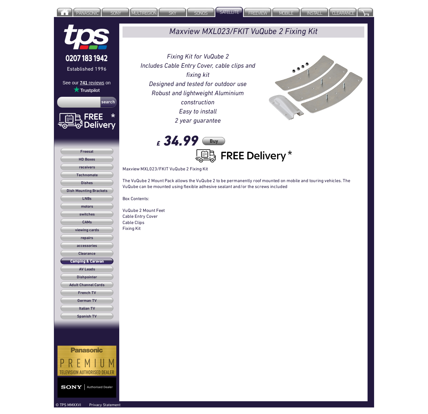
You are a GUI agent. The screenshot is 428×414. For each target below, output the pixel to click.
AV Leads (87, 269)
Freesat (86, 151)
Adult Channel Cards (87, 285)
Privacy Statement (105, 405)
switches (87, 214)
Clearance (86, 253)
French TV (87, 293)
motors (87, 206)
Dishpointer (87, 277)
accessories (87, 246)
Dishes (87, 183)
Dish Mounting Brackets (87, 191)
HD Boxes (87, 159)
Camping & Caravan (87, 261)
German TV (87, 301)
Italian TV (87, 308)
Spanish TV (87, 316)
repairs (87, 238)
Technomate (87, 175)
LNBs (86, 199)
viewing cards (87, 230)
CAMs (87, 222)
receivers (87, 167)
